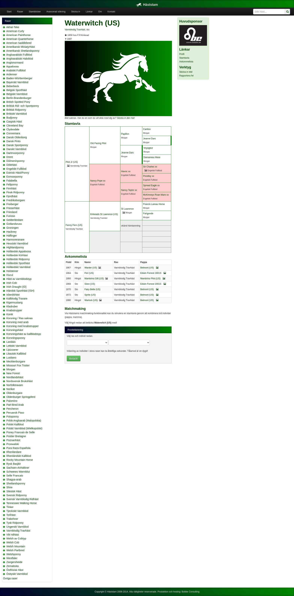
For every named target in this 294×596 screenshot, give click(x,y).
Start (9, 11)
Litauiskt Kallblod (16, 353)
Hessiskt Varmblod (17, 243)
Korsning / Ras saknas (19, 318)
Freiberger (12, 204)
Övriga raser (10, 578)
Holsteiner (12, 271)
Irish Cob (11, 282)
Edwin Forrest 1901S (153, 273)
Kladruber (12, 306)
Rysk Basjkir (13, 463)
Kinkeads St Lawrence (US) (104, 214)
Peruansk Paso (15, 412)
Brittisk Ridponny (16, 109)
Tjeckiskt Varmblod (17, 510)
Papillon (125, 134)
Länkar (89, 11)
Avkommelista (186, 61)
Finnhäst (11, 188)
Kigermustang (14, 302)
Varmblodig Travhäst (18, 530)
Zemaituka (12, 566)
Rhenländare (13, 451)
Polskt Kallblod (15, 424)
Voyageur (148, 148)
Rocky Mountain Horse (19, 459)
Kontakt (111, 11)
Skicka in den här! (126, 118)
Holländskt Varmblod (18, 267)
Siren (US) (89, 284)
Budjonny (11, 117)
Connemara (13, 133)
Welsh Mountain (15, 546)
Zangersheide (14, 562)
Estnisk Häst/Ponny (17, 172)
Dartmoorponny (15, 153)
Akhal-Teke (12, 27)
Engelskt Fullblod (16, 168)
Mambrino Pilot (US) (152, 278)
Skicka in (75, 11)
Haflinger (11, 235)
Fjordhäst (11, 196)
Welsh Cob (12, 542)
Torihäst (11, 514)
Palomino (11, 400)
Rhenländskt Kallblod (18, 455)
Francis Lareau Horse (154, 204)
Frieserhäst (13, 208)
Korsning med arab (17, 322)
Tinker (10, 507)
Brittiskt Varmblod (16, 113)
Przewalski (12, 444)
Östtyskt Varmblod (17, 573)
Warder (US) (90, 267)
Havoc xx (125, 171)
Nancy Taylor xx (129, 190)
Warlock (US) (91, 300)
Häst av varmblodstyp (19, 278)
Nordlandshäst (14, 377)
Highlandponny (15, 247)
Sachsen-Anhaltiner (17, 467)
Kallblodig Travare (16, 298)
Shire (9, 487)
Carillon (147, 129)
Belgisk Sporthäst (16, 90)
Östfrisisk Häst (14, 569)
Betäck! (73, 358)
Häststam (147, 5)
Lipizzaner (12, 349)
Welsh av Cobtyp (16, 538)
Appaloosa (12, 66)
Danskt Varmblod (16, 149)
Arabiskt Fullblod (16, 70)
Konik (9, 314)
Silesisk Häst (13, 491)
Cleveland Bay (14, 125)
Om (100, 11)
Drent (9, 156)
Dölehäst (11, 164)
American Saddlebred (19, 42)
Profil (181, 54)
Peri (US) (89, 273)
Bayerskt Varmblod (17, 82)
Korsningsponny (15, 337)
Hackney (11, 231)
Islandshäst (13, 294)
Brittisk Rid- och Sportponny (22, 105)
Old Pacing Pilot (98, 143)
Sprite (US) (89, 295)
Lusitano (11, 357)
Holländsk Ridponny (18, 259)
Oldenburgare (14, 392)
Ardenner (11, 74)
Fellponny (12, 184)
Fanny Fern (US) (74, 225)
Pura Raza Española (18, 448)
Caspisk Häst (14, 121)
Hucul (9, 274)
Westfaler (11, 558)
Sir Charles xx (150, 166)
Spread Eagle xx (151, 185)
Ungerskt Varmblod (17, 526)
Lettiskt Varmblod (16, 345)
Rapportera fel (186, 75)
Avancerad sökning (55, 11)
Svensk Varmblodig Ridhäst (22, 499)
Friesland (11, 212)
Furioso (10, 215)
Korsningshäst (14, 330)
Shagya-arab (13, 479)
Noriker (10, 389)
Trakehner (12, 518)
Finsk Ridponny (15, 192)
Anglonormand (14, 62)
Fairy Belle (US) (92, 289)
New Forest (13, 373)
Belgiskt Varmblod (16, 94)
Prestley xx (148, 176)
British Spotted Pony (18, 101)
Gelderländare (14, 219)
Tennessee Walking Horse (21, 503)
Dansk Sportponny (17, 145)
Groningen (12, 227)
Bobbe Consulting (191, 591)
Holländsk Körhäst (17, 255)
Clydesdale (12, 129)
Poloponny (12, 416)
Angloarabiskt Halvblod (19, 58)
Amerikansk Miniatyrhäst (20, 46)
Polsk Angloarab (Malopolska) (23, 420)
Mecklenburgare (15, 361)
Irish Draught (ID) (16, 286)
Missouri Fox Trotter (18, 365)
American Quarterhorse (20, 38)
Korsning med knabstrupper (22, 326)
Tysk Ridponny (15, 522)
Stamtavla (184, 58)
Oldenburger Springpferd (20, 396)
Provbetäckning (75, 330)
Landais (11, 341)
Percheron (12, 408)
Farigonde (148, 213)
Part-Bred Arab (15, 404)
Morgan (10, 369)
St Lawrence (127, 209)
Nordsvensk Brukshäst (19, 381)
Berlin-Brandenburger (19, 97)
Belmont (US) (149, 267)
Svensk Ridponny (16, 495)
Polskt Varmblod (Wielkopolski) (24, 428)
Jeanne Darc (149, 138)
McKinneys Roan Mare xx (156, 194)
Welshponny (13, 554)
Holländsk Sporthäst (18, 263)
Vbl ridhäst (12, 534)
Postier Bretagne (16, 436)
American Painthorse (18, 35)
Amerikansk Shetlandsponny (22, 50)
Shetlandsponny (15, 483)
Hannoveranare (15, 239)
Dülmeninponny (15, 160)
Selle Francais (14, 475)
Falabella (11, 180)
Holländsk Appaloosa (18, 251)
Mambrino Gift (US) (94, 278)
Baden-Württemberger (19, 78)
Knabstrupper (14, 310)
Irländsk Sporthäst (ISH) (20, 290)
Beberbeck (12, 86)
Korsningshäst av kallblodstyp (23, 333)
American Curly (15, 31)
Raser (20, 11)
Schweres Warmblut (18, 471)
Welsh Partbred (15, 550)
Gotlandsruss (14, 223)
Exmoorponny (14, 176)
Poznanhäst (13, 440)
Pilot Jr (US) (72, 162)
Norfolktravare (14, 385)
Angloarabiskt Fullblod (19, 54)
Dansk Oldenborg (16, 137)
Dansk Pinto (13, 141)
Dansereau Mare (151, 157)
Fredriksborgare (15, 200)
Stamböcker (35, 11)
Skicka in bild (185, 72)
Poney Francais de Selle (20, 432)
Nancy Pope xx (97, 180)
